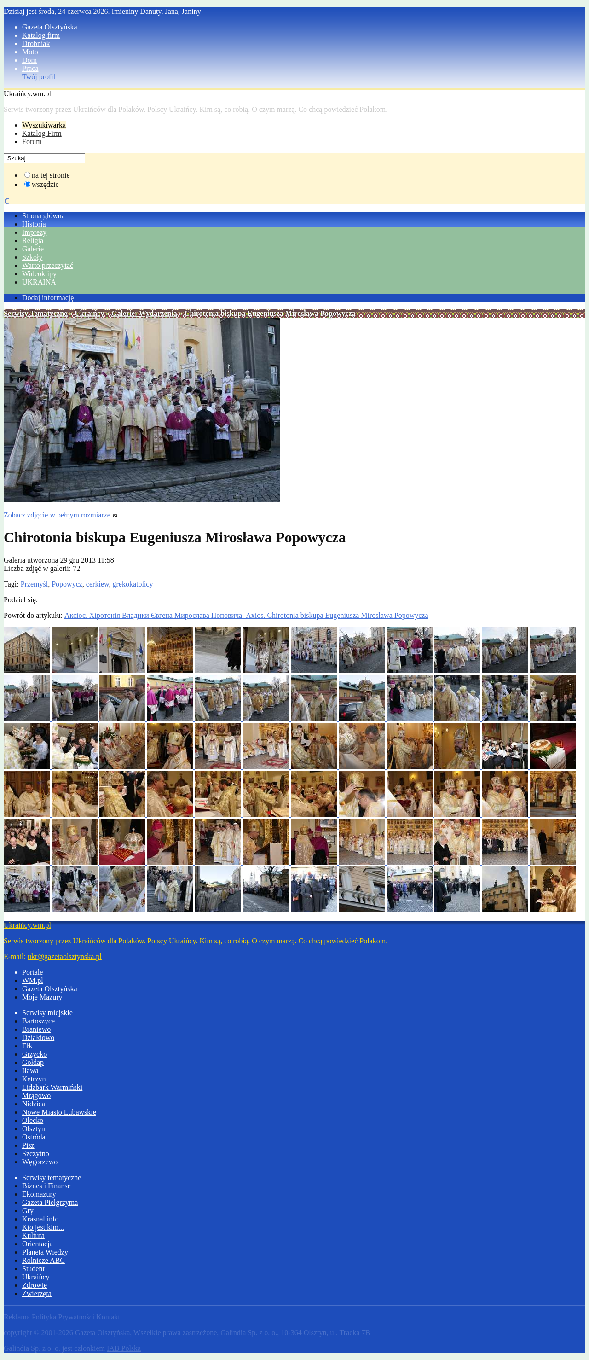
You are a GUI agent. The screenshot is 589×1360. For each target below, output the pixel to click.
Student (33, 1269)
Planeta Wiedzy (45, 1252)
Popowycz (67, 584)
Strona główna (43, 216)
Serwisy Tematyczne (35, 313)
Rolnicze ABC (43, 1260)
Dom (29, 60)
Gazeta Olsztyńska (49, 27)
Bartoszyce (38, 1021)
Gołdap (33, 1062)
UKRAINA (39, 282)
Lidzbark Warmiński (52, 1087)
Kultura (33, 1235)
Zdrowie (34, 1285)
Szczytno (35, 1153)
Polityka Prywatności (63, 1317)
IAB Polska (124, 1348)
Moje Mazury (42, 997)
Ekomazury (39, 1194)
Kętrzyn (34, 1079)
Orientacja (37, 1244)
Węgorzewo (40, 1162)
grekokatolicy (132, 584)
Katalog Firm (42, 133)
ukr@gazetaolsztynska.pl (65, 956)
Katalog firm (41, 35)
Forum (32, 141)
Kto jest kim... (43, 1227)
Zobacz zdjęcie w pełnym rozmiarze (60, 515)
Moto (30, 52)
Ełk (27, 1046)
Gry (28, 1211)
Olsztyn (33, 1129)
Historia (34, 224)
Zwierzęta (37, 1293)
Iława (30, 1071)
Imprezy (34, 232)
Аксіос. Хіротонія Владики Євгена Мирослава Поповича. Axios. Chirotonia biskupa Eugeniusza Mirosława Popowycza (246, 615)
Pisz (28, 1145)
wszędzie (45, 184)
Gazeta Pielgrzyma (50, 1202)
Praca (30, 68)
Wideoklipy (39, 274)
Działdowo (38, 1037)
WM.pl (32, 980)
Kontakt (108, 1317)
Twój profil (38, 77)
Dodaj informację (48, 298)
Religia (32, 240)
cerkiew (97, 584)
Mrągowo (36, 1095)
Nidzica (33, 1104)
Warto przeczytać (47, 265)
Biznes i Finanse (46, 1186)
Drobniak (36, 43)
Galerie (33, 249)
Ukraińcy (89, 313)
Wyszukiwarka (44, 125)
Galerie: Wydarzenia (144, 313)
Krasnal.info (40, 1219)
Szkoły (32, 257)
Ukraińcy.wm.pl (27, 94)
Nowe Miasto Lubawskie (59, 1112)
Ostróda (34, 1137)
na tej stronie (51, 175)
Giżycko (34, 1054)
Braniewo (36, 1029)
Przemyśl (34, 584)
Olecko (32, 1120)
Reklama (17, 1317)
